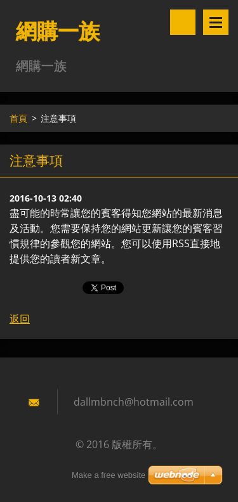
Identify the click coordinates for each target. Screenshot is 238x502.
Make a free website (108, 475)
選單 (215, 22)
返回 (20, 319)
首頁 (18, 118)
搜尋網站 (182, 22)
